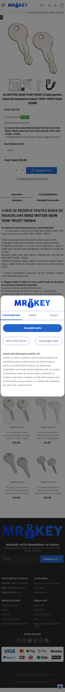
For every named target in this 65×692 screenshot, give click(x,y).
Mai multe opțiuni (16, 341)
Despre (54, 315)
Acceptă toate (32, 328)
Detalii (32, 315)
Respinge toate (48, 341)
